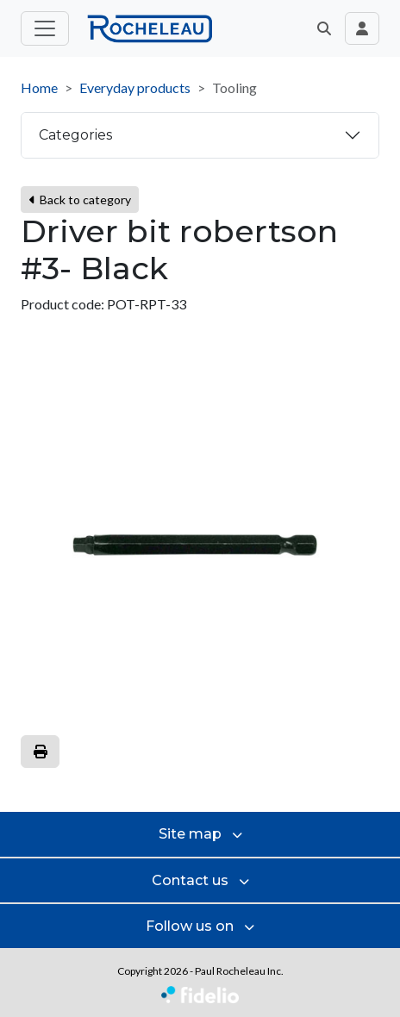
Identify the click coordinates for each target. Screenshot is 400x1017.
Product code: (62, 304)
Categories (75, 135)
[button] (324, 28)
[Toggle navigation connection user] (362, 28)
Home (39, 87)
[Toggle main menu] (45, 28)
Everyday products (135, 87)
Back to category (79, 199)
